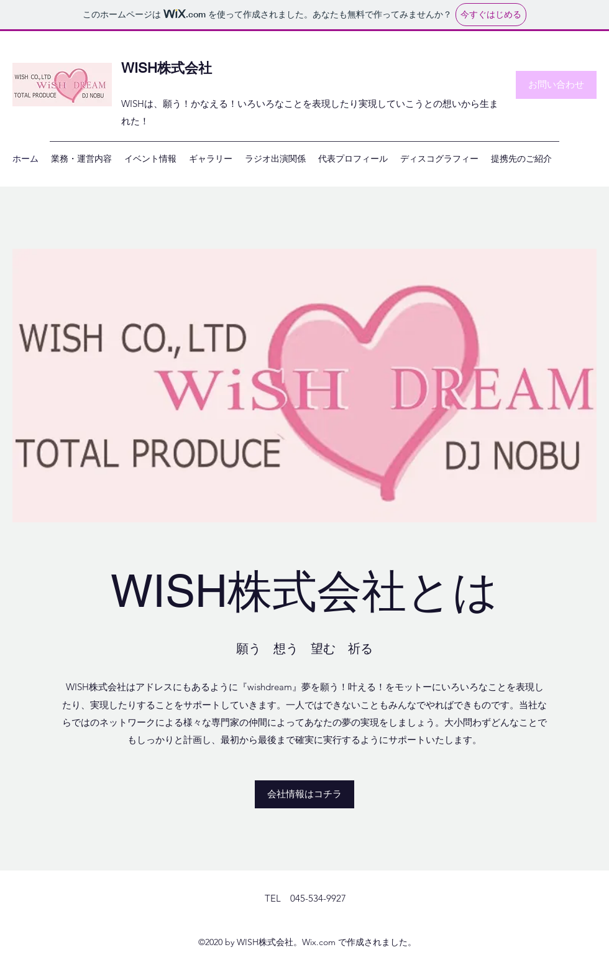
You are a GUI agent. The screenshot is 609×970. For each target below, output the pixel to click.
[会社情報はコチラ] (304, 794)
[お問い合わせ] (556, 85)
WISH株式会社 (166, 68)
